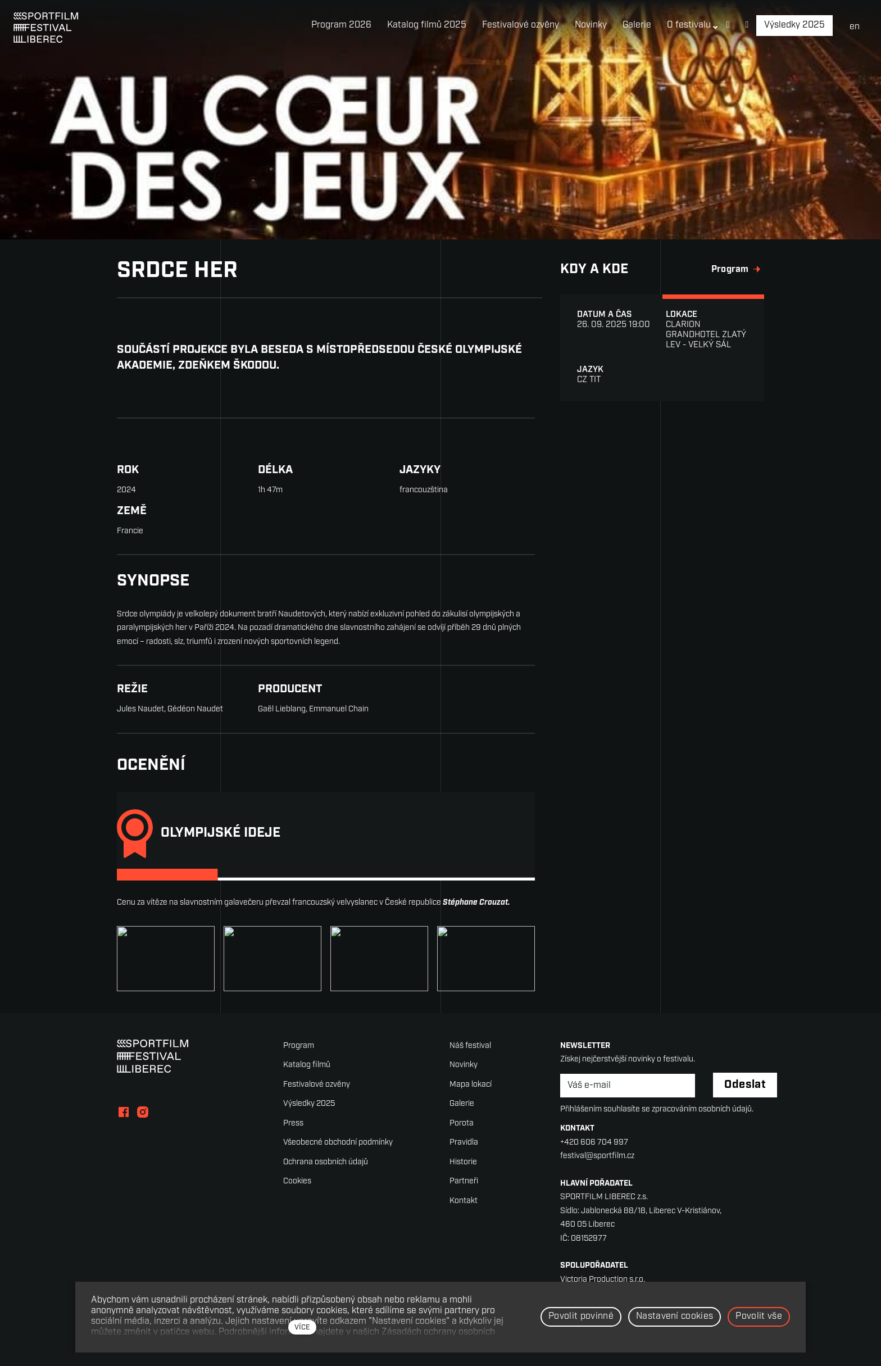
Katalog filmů (306, 1065)
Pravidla (463, 1142)
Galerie (461, 1104)
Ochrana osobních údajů (325, 1162)
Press (293, 1123)
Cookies (297, 1181)
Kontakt (463, 1201)
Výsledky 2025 (309, 1104)
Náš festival (470, 1046)
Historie (463, 1162)
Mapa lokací (470, 1085)
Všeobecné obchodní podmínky (338, 1142)
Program (298, 1046)
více (302, 1327)
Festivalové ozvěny (316, 1085)
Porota (461, 1123)
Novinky (463, 1065)
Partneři (463, 1181)
